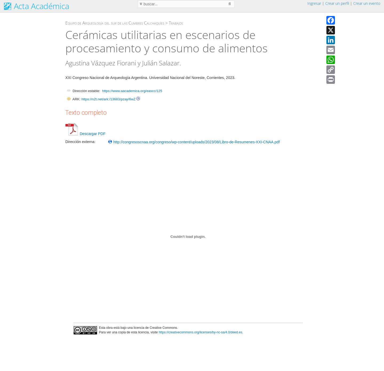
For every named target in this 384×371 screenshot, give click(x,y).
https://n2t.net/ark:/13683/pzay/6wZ (108, 99)
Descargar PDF (85, 134)
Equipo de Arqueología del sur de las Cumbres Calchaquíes (114, 23)
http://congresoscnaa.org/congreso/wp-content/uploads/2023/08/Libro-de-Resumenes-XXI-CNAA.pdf (194, 142)
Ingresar (314, 3)
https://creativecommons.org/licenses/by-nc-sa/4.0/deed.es (200, 332)
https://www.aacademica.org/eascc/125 (132, 91)
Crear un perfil (337, 3)
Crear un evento (366, 3)
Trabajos (176, 23)
